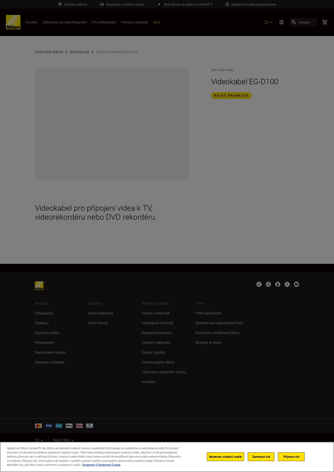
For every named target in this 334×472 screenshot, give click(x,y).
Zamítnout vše (261, 456)
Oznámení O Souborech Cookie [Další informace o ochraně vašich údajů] (101, 465)
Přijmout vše (291, 456)
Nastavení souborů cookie (225, 456)
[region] (167, 457)
